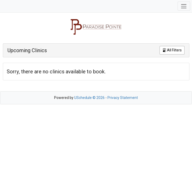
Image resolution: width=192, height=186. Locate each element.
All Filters (172, 50)
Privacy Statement (122, 98)
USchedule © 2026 (89, 98)
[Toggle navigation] (184, 6)
